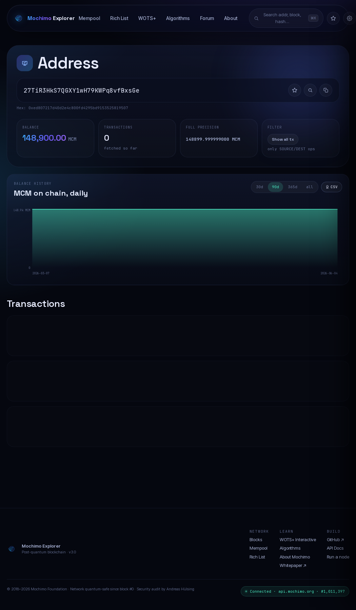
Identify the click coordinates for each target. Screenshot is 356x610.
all (309, 186)
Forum (207, 18)
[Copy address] (325, 90)
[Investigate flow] (310, 90)
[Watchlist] (333, 18)
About (230, 18)
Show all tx (283, 139)
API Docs (335, 548)
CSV (331, 186)
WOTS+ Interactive (298, 539)
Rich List (119, 18)
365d (292, 186)
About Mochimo (295, 556)
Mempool (89, 18)
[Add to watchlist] (294, 90)
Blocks (256, 539)
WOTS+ (147, 18)
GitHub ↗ (335, 539)
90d (275, 186)
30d (259, 186)
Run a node (338, 556)
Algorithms (178, 18)
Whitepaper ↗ (293, 565)
